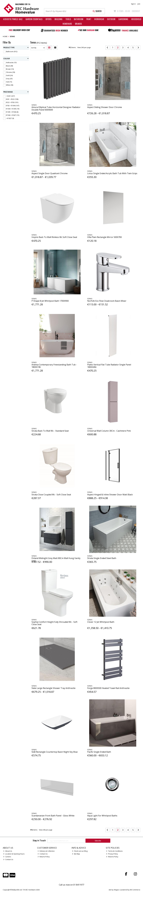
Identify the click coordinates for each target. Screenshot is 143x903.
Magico (116, 890)
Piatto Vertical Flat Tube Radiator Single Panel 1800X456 (109, 365)
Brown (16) (10, 69)
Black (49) (9, 66)
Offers (49, 19)
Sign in (133, 4)
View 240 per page (84, 47)
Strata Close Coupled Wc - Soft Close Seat (51, 494)
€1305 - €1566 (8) (12, 112)
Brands (78, 23)
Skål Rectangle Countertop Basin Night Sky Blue (55, 751)
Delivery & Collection (46, 851)
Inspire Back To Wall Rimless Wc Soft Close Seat (54, 237)
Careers (7, 857)
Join (139, 4)
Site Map (76, 854)
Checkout (136, 11)
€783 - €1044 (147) (12, 106)
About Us (7, 851)
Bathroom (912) (11, 51)
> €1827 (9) (10, 118)
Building (58, 19)
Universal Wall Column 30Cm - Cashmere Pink (109, 430)
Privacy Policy (112, 854)
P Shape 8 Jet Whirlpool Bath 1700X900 (50, 300)
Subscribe (98, 841)
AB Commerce (135, 890)
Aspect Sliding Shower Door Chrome (104, 107)
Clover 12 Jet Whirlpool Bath (100, 622)
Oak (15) (9, 82)
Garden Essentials (34, 19)
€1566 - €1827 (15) (12, 115)
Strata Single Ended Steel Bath (101, 558)
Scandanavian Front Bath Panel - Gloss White (53, 815)
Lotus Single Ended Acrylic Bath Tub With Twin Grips (112, 173)
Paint (88, 19)
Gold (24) (9, 75)
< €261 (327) (10, 96)
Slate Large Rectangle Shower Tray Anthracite (53, 688)
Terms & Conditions (114, 851)
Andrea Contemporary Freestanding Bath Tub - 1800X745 (54, 365)
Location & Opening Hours (13, 854)
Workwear (99, 19)
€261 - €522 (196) (12, 99)
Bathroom (78, 19)
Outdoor (111, 19)
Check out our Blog (80, 851)
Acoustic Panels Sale (13, 19)
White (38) (9, 85)
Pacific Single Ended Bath (99, 751)
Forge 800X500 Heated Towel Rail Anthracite (108, 688)
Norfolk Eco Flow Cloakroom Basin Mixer (106, 300)
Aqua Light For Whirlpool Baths (102, 815)
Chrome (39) (10, 72)
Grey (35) (9, 79)
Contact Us (8, 859)
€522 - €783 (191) (12, 102)
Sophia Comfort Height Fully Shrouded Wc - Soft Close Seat (54, 623)
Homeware (67, 23)
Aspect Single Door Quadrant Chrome (50, 173)
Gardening (123, 19)
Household (136, 19)
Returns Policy (44, 857)
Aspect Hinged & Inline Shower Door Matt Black (110, 494)
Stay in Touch (39, 840)
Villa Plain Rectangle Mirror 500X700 (104, 237)
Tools (68, 19)
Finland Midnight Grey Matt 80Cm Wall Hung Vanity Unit (56, 559)
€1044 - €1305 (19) (12, 109)
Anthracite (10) (11, 62)
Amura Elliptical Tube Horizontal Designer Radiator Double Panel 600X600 (56, 108)
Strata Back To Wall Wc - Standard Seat (50, 430)
